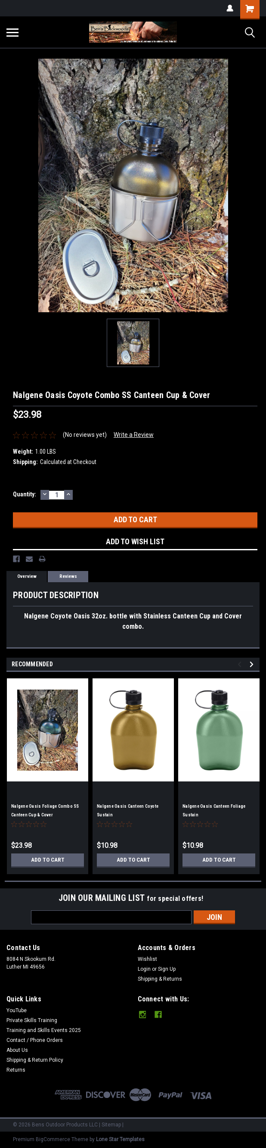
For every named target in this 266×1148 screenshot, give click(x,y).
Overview (27, 576)
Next (253, 664)
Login (144, 969)
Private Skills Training (31, 1020)
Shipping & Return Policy (34, 1060)
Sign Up (167, 969)
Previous (241, 664)
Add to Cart (48, 859)
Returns (15, 1070)
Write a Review (134, 434)
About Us (17, 1050)
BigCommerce (53, 1139)
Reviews (68, 576)
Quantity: (24, 494)
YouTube (16, 1010)
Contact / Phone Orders (34, 1040)
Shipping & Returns (160, 979)
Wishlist (147, 959)
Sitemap (111, 1125)
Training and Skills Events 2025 (43, 1030)
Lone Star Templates (120, 1139)
